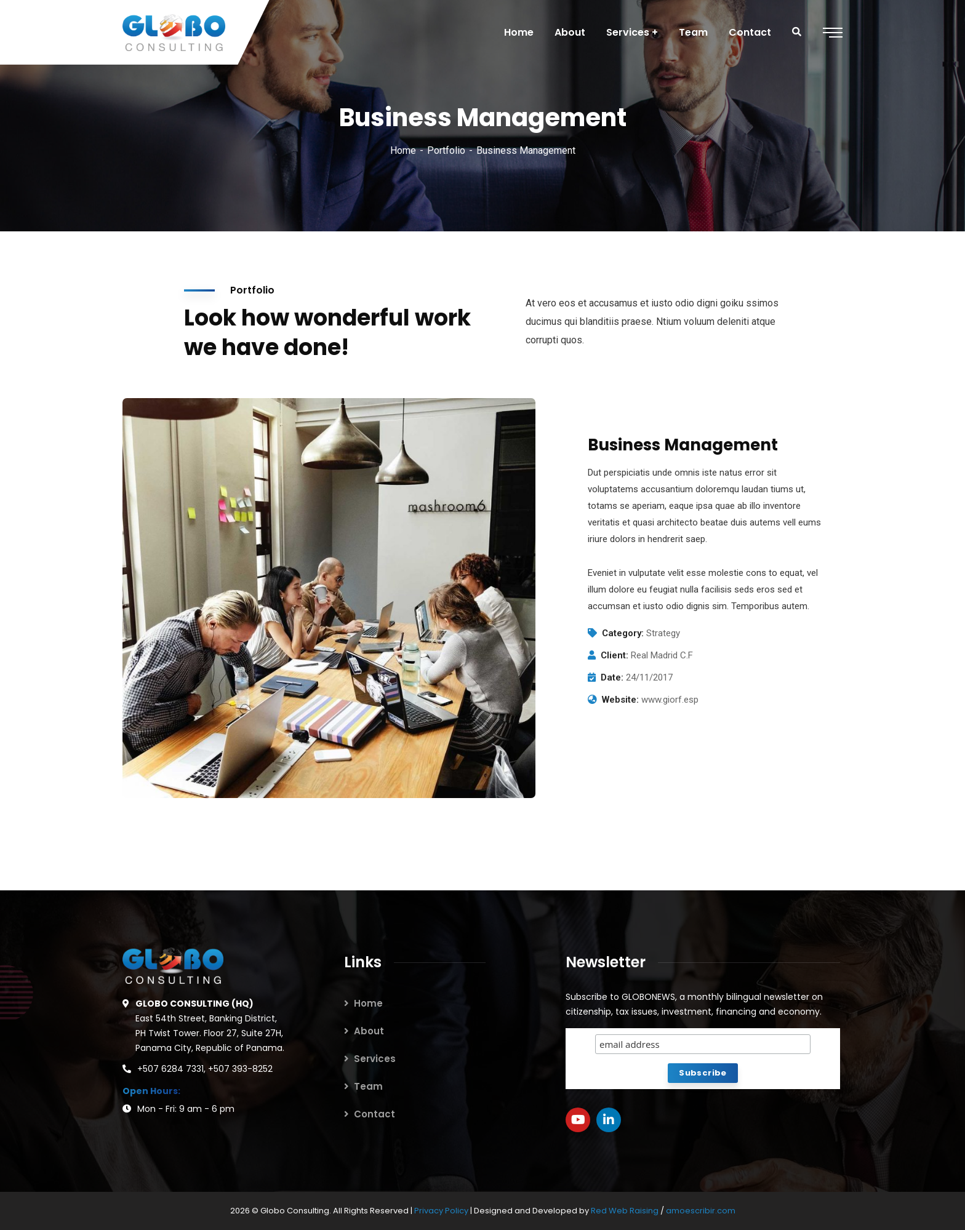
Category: (623, 633)
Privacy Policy (442, 1210)
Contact (374, 1114)
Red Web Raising (625, 1210)
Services (375, 1058)
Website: (620, 699)
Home (403, 150)
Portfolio (446, 150)
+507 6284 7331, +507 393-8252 (205, 1069)
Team (368, 1086)
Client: (614, 655)
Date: (612, 677)
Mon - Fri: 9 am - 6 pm (185, 1109)
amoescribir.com (700, 1210)
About (369, 1030)
